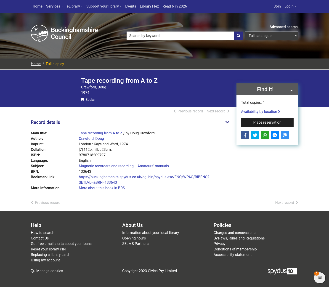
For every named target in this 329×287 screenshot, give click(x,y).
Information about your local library (150, 233)
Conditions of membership (235, 249)
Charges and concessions (234, 233)
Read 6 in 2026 (174, 6)
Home (37, 6)
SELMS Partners (135, 244)
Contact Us (40, 238)
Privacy (220, 244)
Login (289, 6)
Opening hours (134, 238)
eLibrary (73, 6)
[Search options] (271, 36)
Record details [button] (45, 122)
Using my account (45, 260)
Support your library (102, 6)
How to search (42, 233)
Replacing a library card (50, 254)
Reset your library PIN (48, 249)
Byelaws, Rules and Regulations (239, 238)
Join (277, 6)
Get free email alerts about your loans (61, 244)
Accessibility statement (233, 254)
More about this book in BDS (102, 188)
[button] (291, 90)
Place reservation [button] (273, 122)
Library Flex (149, 6)
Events (130, 6)
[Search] (238, 36)
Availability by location (260, 111)
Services (53, 6)
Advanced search (284, 27)
